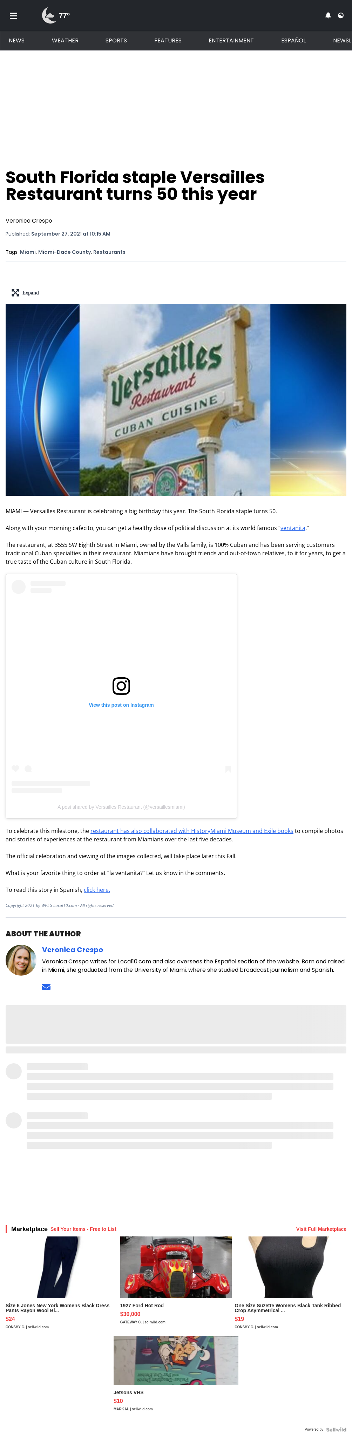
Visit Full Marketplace (321, 1229)
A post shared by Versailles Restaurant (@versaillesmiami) (121, 807)
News (17, 40)
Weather (65, 40)
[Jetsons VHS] (176, 1380)
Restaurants (109, 252)
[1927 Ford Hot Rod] (176, 1286)
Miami (28, 252)
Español (293, 40)
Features (168, 40)
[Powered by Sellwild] (336, 1429)
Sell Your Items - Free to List (83, 1229)
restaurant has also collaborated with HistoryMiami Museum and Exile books (191, 831)
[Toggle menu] (13, 15)
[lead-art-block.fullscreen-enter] (176, 292)
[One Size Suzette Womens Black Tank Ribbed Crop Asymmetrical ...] (290, 1286)
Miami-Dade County (64, 252)
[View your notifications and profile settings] (328, 15)
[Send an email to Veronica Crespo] (46, 987)
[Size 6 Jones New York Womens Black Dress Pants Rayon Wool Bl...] (61, 1286)
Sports (116, 40)
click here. (97, 890)
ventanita (292, 528)
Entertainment (231, 40)
